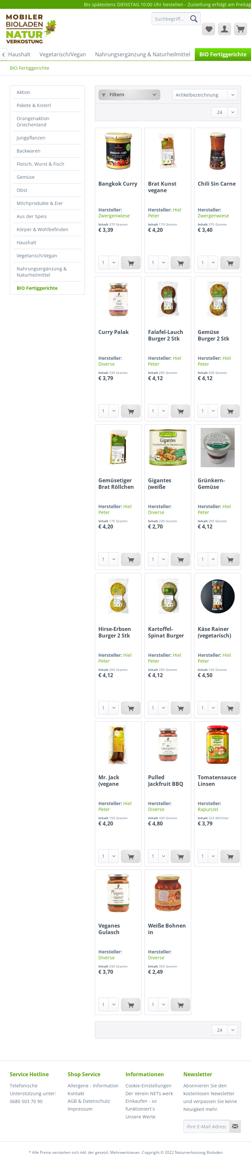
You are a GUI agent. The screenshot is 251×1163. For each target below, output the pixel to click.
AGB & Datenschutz (89, 1101)
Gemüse (26, 177)
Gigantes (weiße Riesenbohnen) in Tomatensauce (167, 483)
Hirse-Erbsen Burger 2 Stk (114, 632)
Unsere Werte (141, 1117)
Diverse (106, 364)
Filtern (113, 94)
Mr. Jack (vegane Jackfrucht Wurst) (112, 780)
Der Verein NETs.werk (149, 1093)
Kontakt (76, 1093)
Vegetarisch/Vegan (37, 255)
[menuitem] (176, 21)
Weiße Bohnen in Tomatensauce (167, 928)
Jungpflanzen (31, 138)
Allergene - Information (93, 1085)
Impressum (80, 1109)
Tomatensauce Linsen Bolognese (217, 780)
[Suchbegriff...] (176, 18)
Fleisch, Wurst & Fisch (40, 164)
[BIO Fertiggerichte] (223, 54)
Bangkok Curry (117, 183)
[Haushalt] (19, 54)
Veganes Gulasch (109, 928)
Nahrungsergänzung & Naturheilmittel (42, 272)
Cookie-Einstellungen (149, 1085)
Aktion (23, 92)
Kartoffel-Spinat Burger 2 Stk (166, 632)
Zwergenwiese (114, 215)
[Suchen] (194, 18)
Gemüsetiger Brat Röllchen (116, 483)
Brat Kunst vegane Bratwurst (162, 187)
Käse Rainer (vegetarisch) (214, 632)
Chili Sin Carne (217, 183)
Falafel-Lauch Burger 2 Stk (165, 335)
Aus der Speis (32, 216)
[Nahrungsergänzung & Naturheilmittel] (143, 54)
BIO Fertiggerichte (37, 288)
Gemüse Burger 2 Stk (213, 335)
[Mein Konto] (224, 28)
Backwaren (29, 151)
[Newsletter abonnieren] (235, 1126)
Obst (22, 190)
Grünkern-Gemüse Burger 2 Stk (213, 483)
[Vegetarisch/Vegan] (63, 54)
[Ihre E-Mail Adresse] (206, 1126)
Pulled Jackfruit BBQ (165, 780)
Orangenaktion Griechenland (33, 121)
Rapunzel (208, 809)
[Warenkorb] (240, 28)
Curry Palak (113, 332)
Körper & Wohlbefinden (42, 229)
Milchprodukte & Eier (40, 203)
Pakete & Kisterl (34, 105)
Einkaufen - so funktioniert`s (141, 1105)
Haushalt (26, 242)
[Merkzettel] (208, 28)
